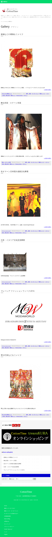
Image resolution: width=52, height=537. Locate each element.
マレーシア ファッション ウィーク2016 (17, 291)
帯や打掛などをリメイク (11, 355)
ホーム (2, 21)
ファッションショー (6, 231)
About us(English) (8, 452)
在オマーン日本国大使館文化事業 (14, 171)
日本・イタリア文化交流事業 (13, 240)
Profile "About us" (8, 529)
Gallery (6, 21)
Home (5, 505)
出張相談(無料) (7, 516)
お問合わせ (6, 521)
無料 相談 (28, 93)
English (5, 534)
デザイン (25, 95)
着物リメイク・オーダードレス (11, 511)
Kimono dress (19, 95)
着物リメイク (42, 93)
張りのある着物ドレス (7, 414)
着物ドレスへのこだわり (9, 508)
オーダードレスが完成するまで (11, 513)
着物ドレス (13, 95)
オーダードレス (35, 93)
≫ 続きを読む (47, 89)
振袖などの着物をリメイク (12, 34)
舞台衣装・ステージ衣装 (11, 103)
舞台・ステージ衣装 (6, 162)
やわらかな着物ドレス (7, 93)
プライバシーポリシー (9, 526)
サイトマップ (7, 524)
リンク (5, 532)
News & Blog (7, 518)
